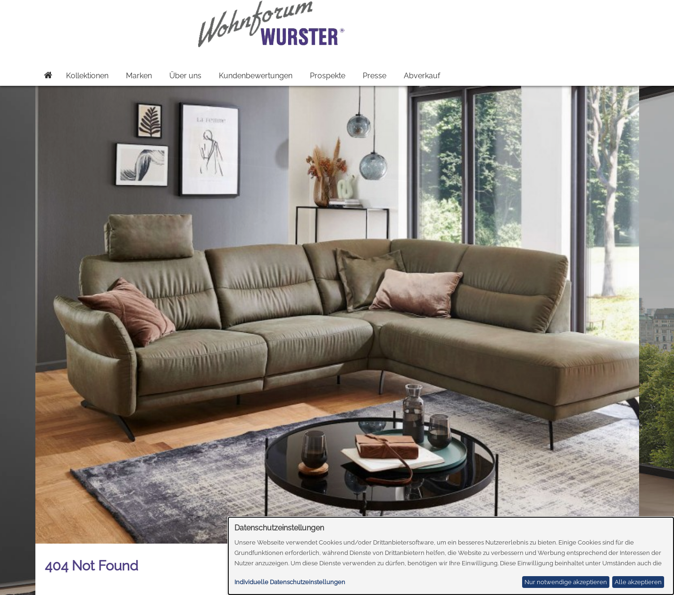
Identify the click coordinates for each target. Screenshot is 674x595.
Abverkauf (422, 75)
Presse (374, 75)
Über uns (185, 75)
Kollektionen (87, 75)
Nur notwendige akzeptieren (565, 582)
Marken (139, 75)
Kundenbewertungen (255, 75)
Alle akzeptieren (638, 582)
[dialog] (451, 556)
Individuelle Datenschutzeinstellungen (289, 582)
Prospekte (327, 75)
